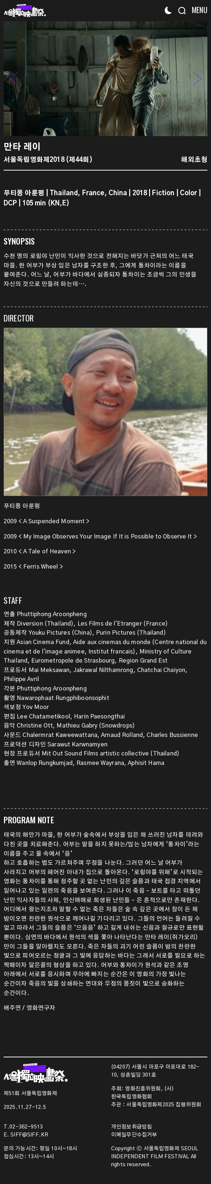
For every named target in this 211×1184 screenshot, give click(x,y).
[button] (197, 78)
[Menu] (197, 10)
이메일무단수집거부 (134, 1135)
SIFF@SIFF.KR (29, 1135)
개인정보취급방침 (131, 1127)
